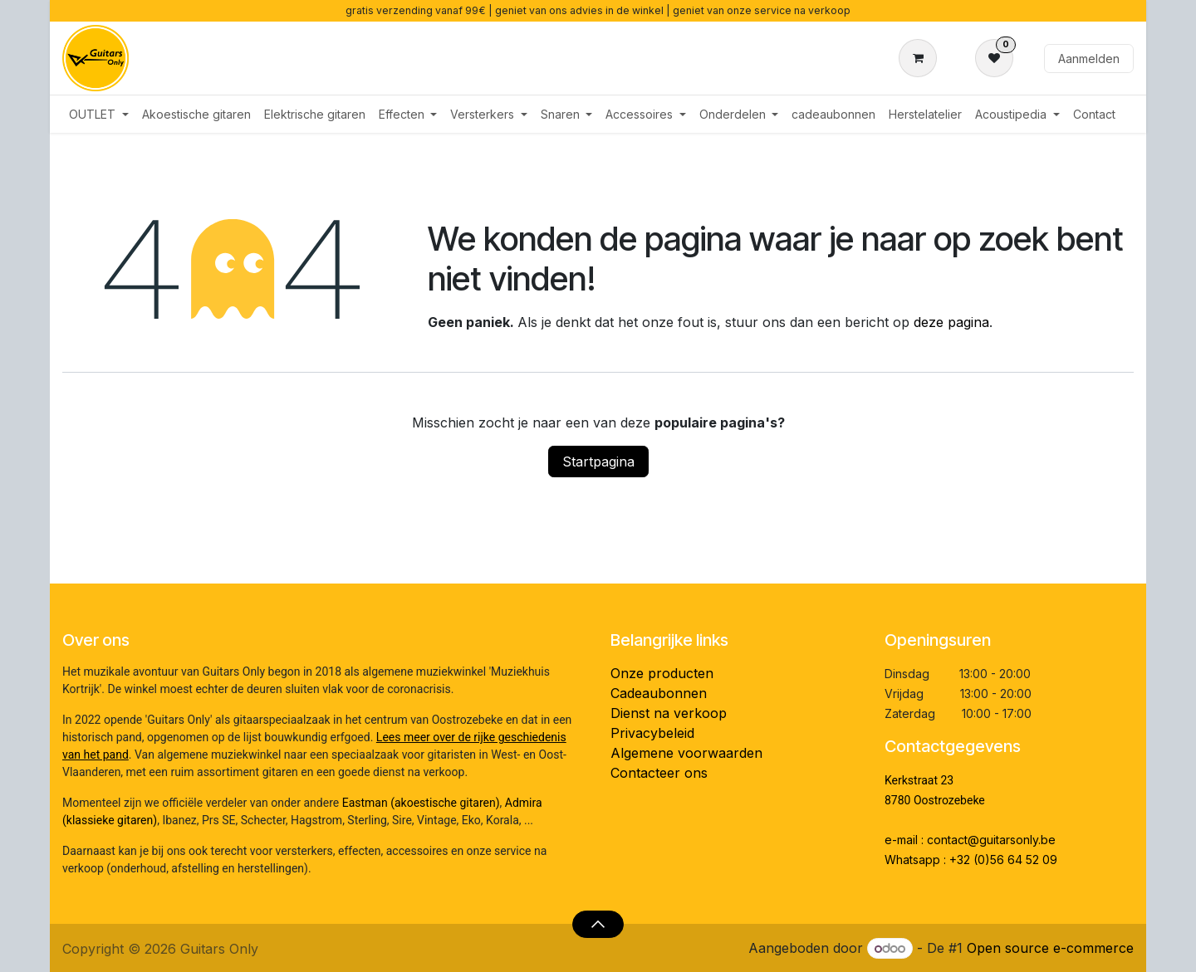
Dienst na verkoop (668, 713)
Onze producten (661, 673)
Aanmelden (1089, 58)
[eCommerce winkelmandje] (921, 58)
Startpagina (598, 461)
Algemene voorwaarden (686, 753)
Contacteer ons (659, 772)
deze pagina (951, 322)
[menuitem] (98, 114)
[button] (597, 924)
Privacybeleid (652, 733)
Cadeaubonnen (658, 693)
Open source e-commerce (1050, 948)
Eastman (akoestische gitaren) (421, 802)
